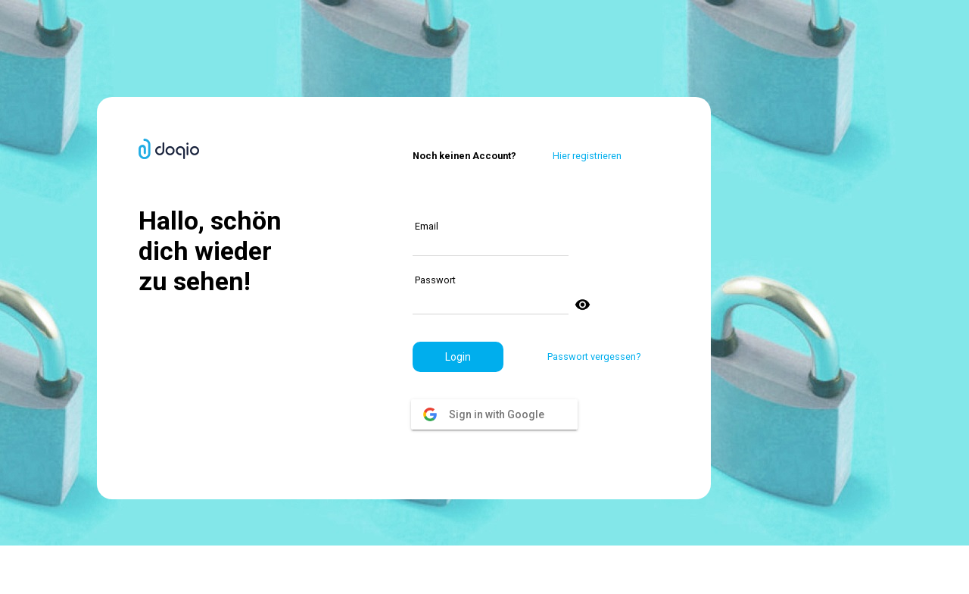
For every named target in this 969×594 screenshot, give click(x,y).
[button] (458, 357)
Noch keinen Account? (464, 155)
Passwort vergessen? (593, 356)
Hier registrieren (587, 155)
